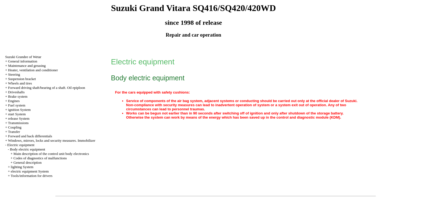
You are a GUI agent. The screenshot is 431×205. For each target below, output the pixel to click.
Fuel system (16, 105)
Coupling (14, 127)
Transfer (14, 132)
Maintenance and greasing (26, 66)
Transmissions (18, 123)
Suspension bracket (22, 79)
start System (17, 114)
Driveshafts (16, 92)
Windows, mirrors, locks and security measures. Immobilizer (51, 140)
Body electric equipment (27, 149)
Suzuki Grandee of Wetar (23, 57)
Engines (14, 101)
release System (18, 118)
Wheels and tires (20, 83)
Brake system (17, 96)
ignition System (19, 110)
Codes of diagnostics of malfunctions (40, 158)
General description (28, 162)
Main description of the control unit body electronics (51, 154)
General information (22, 61)
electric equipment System (30, 171)
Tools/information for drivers (31, 176)
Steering (14, 74)
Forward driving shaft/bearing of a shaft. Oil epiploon (46, 88)
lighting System (22, 167)
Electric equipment (20, 145)
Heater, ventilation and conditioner (33, 70)
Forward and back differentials (30, 136)
